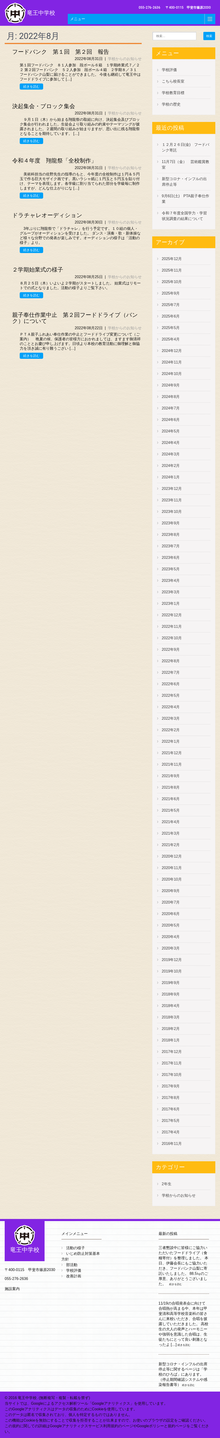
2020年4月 (171, 937)
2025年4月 (171, 339)
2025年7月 (171, 305)
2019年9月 (171, 983)
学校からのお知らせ (125, 59)
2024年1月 (171, 477)
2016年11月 (172, 1144)
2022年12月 (172, 615)
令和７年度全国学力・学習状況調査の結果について (184, 216)
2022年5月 (171, 695)
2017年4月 (171, 1132)
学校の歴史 (171, 104)
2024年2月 (171, 466)
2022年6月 (171, 684)
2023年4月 (171, 581)
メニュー (77, 19)
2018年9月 (171, 994)
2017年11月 (172, 1063)
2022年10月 (172, 638)
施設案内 (12, 1289)
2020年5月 (171, 925)
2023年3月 (171, 592)
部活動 (71, 1265)
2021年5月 (171, 810)
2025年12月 (172, 259)
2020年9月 (171, 891)
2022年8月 (171, 661)
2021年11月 (172, 764)
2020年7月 (171, 902)
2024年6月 (171, 420)
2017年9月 (171, 1086)
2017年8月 (171, 1098)
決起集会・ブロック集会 (43, 106)
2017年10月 (172, 1075)
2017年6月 (171, 1109)
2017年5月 (171, 1121)
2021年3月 (171, 833)
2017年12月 (172, 1052)
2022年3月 (171, 718)
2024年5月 (171, 431)
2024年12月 (172, 351)
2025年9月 (171, 293)
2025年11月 (172, 270)
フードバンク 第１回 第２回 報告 (60, 52)
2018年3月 (171, 1017)
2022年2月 (171, 730)
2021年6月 (171, 799)
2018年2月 (171, 1029)
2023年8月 (171, 535)
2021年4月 (171, 822)
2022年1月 (171, 741)
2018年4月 (171, 1006)
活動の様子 (75, 1248)
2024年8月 (171, 397)
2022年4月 (171, 707)
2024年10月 (172, 374)
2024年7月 (171, 408)
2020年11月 (172, 868)
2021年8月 (171, 787)
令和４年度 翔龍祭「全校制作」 (54, 160)
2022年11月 (172, 626)
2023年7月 (171, 546)
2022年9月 (171, 649)
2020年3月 (171, 948)
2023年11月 (172, 500)
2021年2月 (171, 845)
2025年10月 (172, 282)
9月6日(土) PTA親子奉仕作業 (185, 199)
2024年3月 (171, 454)
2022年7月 (171, 672)
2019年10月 (172, 971)
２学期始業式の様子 (37, 269)
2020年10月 (172, 879)
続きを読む (31, 86)
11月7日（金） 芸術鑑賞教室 (185, 164)
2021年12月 (172, 753)
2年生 (166, 1184)
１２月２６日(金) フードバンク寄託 (185, 147)
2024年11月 (172, 362)
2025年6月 (171, 316)
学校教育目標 (173, 93)
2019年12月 (172, 960)
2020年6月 (171, 914)
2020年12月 (172, 856)
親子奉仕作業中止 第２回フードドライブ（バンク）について (75, 318)
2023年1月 (171, 603)
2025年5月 (171, 328)
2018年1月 (171, 1040)
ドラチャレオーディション (47, 215)
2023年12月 (172, 489)
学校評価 (169, 70)
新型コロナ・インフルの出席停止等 (184, 181)
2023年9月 (171, 523)
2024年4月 (171, 443)
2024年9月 (171, 385)
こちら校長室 (173, 81)
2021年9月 (171, 776)
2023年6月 (171, 558)
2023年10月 (172, 512)
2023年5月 (171, 569)
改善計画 (73, 1276)
